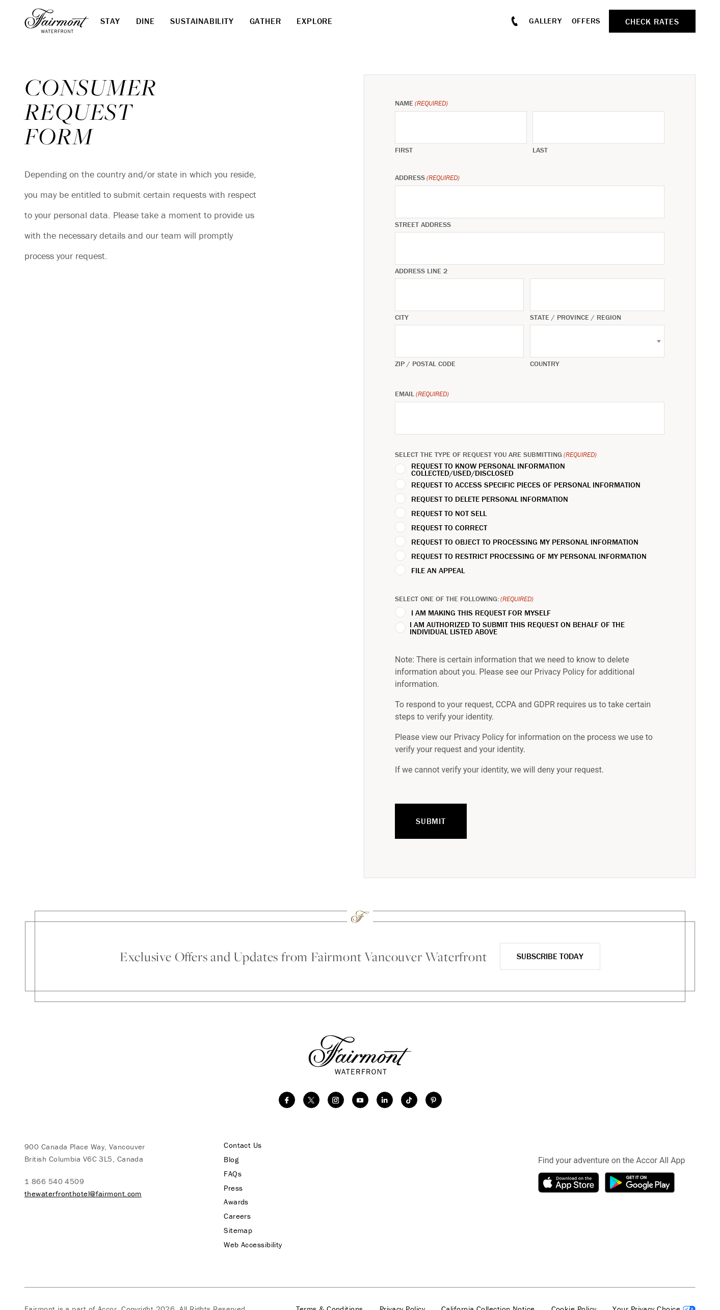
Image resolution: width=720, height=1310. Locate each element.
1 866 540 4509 (54, 1181)
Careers (235, 1216)
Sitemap (236, 1231)
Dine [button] (145, 21)
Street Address (423, 224)
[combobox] (597, 341)
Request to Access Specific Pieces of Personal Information (526, 485)
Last (540, 149)
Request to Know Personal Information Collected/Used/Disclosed (488, 470)
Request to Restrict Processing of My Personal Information (529, 556)
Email (422, 394)
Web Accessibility (251, 1245)
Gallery (545, 20)
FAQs (230, 1173)
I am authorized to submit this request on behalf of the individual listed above (517, 628)
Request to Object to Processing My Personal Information (524, 542)
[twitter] (311, 1100)
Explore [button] (315, 21)
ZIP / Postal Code (425, 363)
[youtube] (360, 1100)
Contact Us (241, 1145)
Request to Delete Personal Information (489, 499)
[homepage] (62, 21)
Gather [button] (265, 21)
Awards (234, 1202)
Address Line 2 (421, 270)
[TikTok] (409, 1100)
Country (544, 363)
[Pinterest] (433, 1100)
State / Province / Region (575, 317)
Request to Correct (449, 527)
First (404, 149)
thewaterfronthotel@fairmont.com (83, 1193)
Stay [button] (110, 21)
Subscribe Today (550, 956)
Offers (586, 20)
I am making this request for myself (481, 613)
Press (231, 1188)
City (402, 317)
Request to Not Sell (449, 513)
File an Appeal (438, 570)
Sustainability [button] (201, 21)
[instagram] (336, 1100)
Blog (229, 1159)
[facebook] (287, 1100)
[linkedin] (385, 1100)
